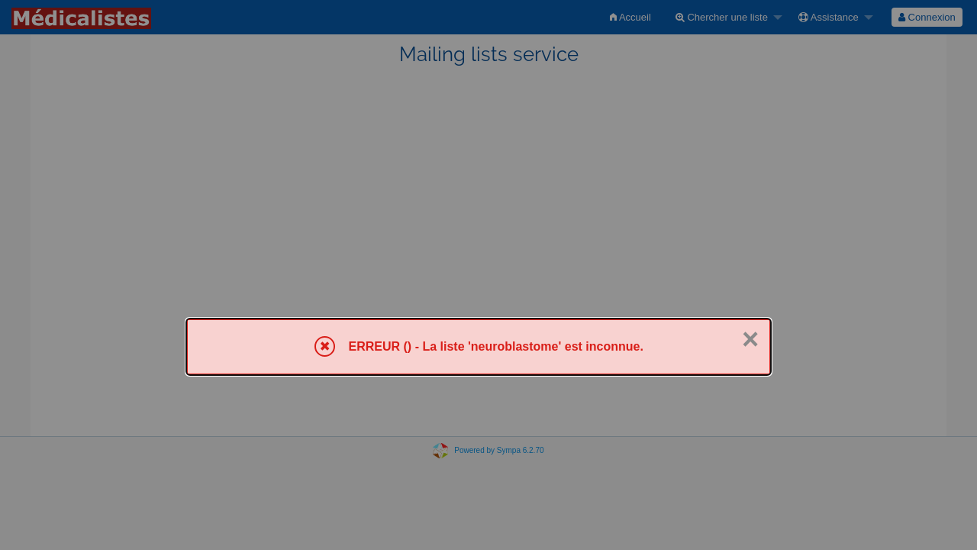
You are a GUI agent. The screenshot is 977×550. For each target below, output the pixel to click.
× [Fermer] (750, 339)
